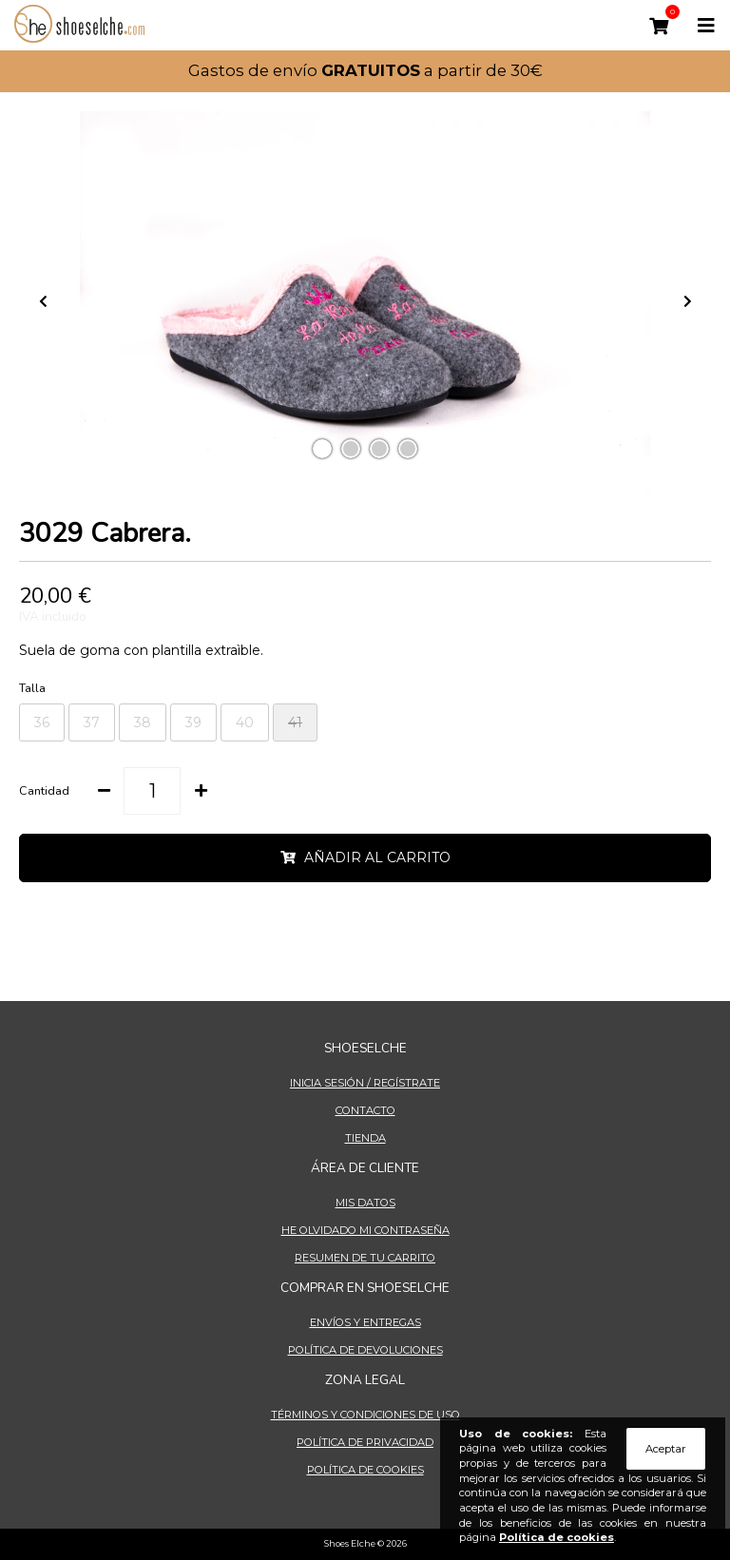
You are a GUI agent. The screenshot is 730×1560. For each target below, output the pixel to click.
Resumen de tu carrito (365, 1257)
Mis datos (365, 1202)
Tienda (365, 1138)
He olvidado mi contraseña (365, 1230)
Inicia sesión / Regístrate (365, 1082)
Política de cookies (365, 1469)
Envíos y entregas (365, 1322)
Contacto (365, 1110)
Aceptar (665, 1448)
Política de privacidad (365, 1442)
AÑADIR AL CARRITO (365, 858)
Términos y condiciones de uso (365, 1414)
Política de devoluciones (365, 1350)
